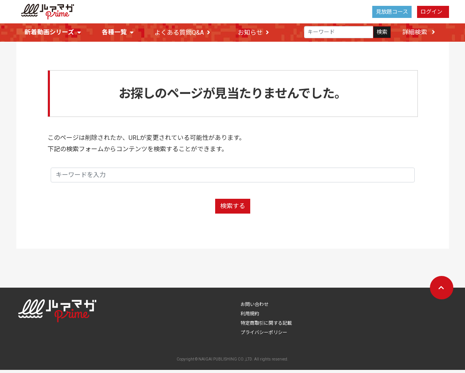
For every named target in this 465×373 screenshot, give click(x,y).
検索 (382, 33)
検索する (232, 209)
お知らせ (253, 33)
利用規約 (249, 317)
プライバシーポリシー (263, 335)
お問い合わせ (254, 307)
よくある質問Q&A (182, 33)
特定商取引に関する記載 (266, 326)
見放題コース (392, 12)
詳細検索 (418, 32)
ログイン (431, 12)
